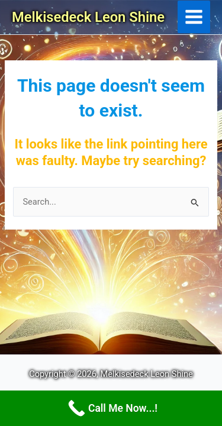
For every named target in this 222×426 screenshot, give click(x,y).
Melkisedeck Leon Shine (88, 17)
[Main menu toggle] (194, 17)
